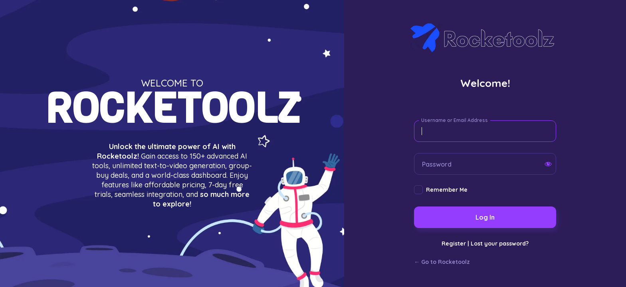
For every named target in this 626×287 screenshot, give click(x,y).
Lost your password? (500, 243)
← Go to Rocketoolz (442, 261)
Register (454, 243)
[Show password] (548, 164)
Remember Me (447, 189)
